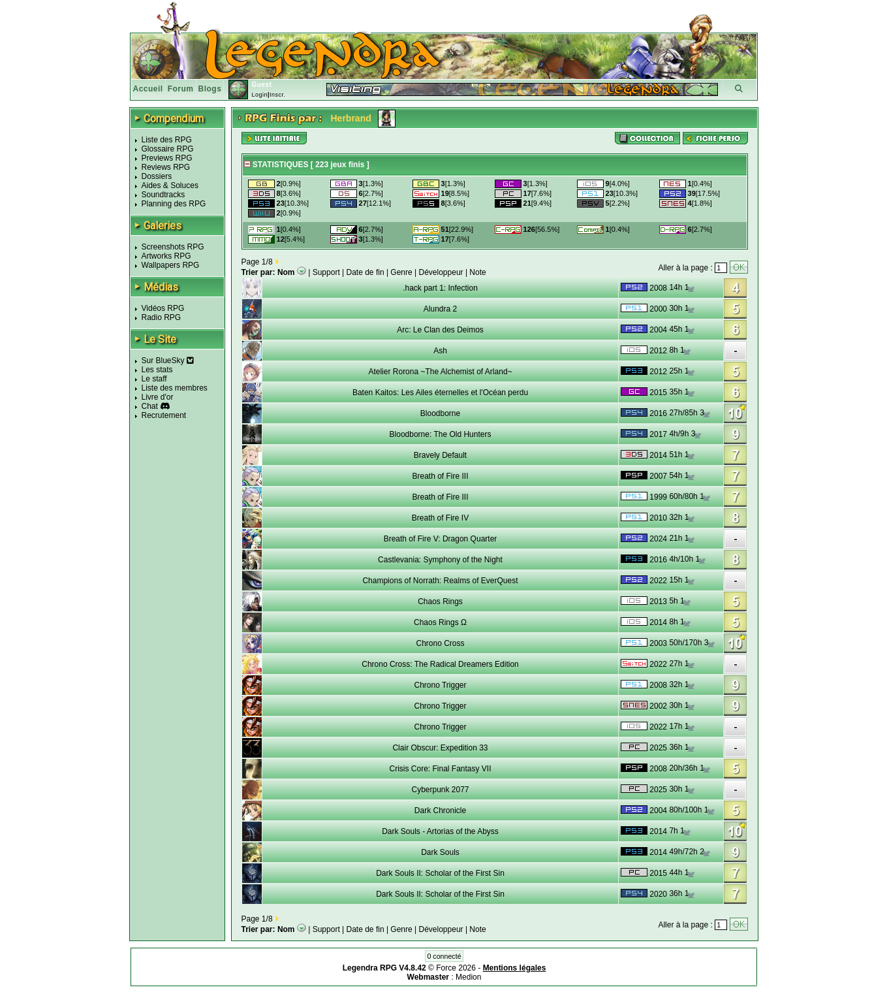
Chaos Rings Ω (440, 622)
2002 (658, 706)
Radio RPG (161, 317)
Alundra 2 (440, 308)
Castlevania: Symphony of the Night (440, 559)
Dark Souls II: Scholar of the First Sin (440, 873)
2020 (658, 894)
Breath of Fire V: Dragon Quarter (440, 538)
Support (326, 272)
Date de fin (365, 272)
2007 (658, 476)
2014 (658, 455)
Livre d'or (158, 397)
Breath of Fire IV (440, 517)
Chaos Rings (440, 601)
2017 (658, 434)
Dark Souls (440, 852)
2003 (658, 643)
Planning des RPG (174, 203)
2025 (658, 747)
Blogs (210, 88)
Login (259, 94)
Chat (150, 406)
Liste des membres (175, 388)
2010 (658, 517)
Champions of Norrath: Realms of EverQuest (440, 580)
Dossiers (157, 176)
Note (477, 272)
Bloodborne (440, 413)
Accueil (148, 88)
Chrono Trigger (440, 685)
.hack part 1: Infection (440, 288)
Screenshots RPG (173, 246)
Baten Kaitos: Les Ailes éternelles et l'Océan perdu (440, 392)
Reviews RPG (166, 167)
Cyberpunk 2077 (440, 789)
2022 (658, 580)
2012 (658, 350)
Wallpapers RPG (171, 265)
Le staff (154, 378)
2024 (658, 538)
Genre (401, 272)
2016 (658, 413)
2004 (658, 329)
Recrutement (164, 415)
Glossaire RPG (168, 148)
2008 (658, 288)
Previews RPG (167, 158)
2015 (658, 392)
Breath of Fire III (440, 476)
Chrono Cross (440, 643)
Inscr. (278, 94)
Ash (440, 350)
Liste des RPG (167, 139)
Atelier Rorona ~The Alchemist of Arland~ (440, 371)
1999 (658, 497)
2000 (658, 308)
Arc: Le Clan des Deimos (440, 329)
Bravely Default (440, 455)
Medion (468, 977)
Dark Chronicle (440, 810)
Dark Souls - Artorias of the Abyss (440, 831)
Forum (181, 88)
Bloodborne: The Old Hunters (440, 434)
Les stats (157, 369)
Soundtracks (163, 194)
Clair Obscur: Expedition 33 (440, 747)
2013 (658, 601)
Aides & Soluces (170, 185)
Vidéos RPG (163, 308)
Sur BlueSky (168, 360)
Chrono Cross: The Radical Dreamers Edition (440, 664)
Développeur (441, 272)
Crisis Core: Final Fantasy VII (440, 768)
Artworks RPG (166, 256)
